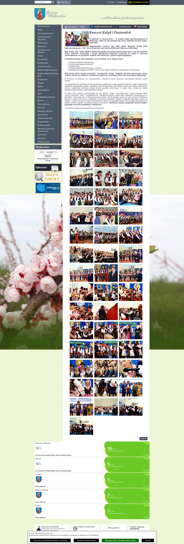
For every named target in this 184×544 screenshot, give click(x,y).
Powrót (143, 438)
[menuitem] (47, 26)
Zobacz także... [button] (64, 2)
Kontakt (112, 2)
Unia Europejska (125, 27)
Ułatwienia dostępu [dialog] (140, 2)
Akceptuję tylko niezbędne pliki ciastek (120, 540)
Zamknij (148, 540)
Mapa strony (122, 2)
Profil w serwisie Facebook (103, 27)
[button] (77, 46)
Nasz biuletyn (142, 27)
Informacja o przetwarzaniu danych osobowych (50, 540)
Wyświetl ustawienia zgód (86, 540)
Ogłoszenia (47, 168)
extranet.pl (134, 529)
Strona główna (72, 27)
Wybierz (48, 156)
